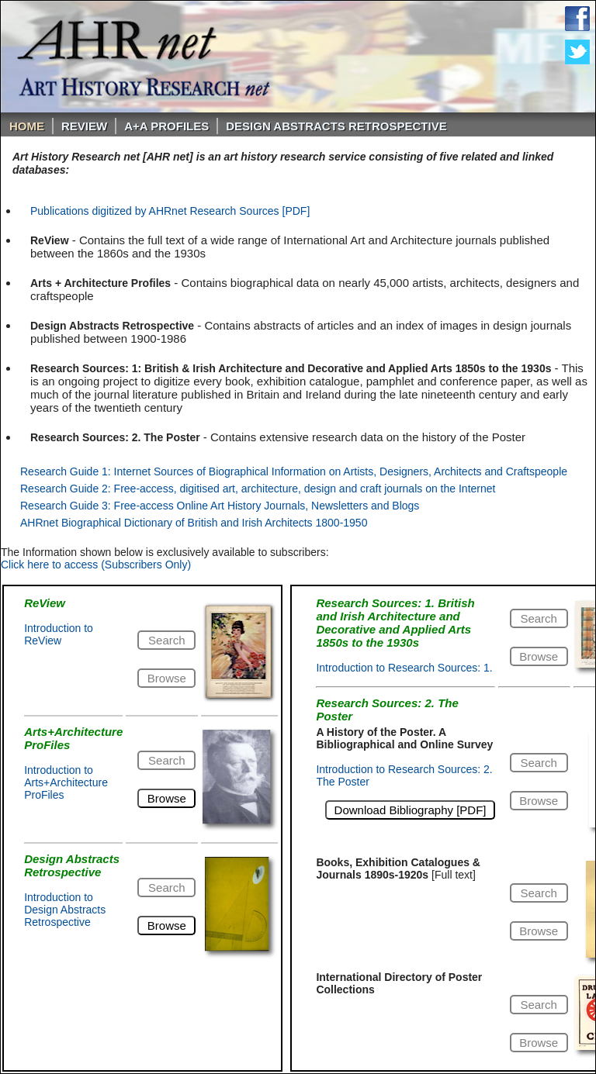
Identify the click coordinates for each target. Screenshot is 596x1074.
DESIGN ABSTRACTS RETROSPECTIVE (336, 126)
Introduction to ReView (58, 634)
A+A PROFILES (166, 126)
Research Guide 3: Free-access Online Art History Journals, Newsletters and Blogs (219, 505)
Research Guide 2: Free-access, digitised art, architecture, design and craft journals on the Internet (257, 488)
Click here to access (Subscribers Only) (96, 564)
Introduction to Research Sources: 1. (404, 667)
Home (26, 126)
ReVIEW (84, 126)
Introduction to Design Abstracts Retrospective (65, 909)
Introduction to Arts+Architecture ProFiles (66, 782)
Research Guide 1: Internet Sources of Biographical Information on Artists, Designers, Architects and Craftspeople (293, 471)
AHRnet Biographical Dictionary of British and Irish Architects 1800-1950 (193, 522)
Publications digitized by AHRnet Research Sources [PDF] (170, 211)
